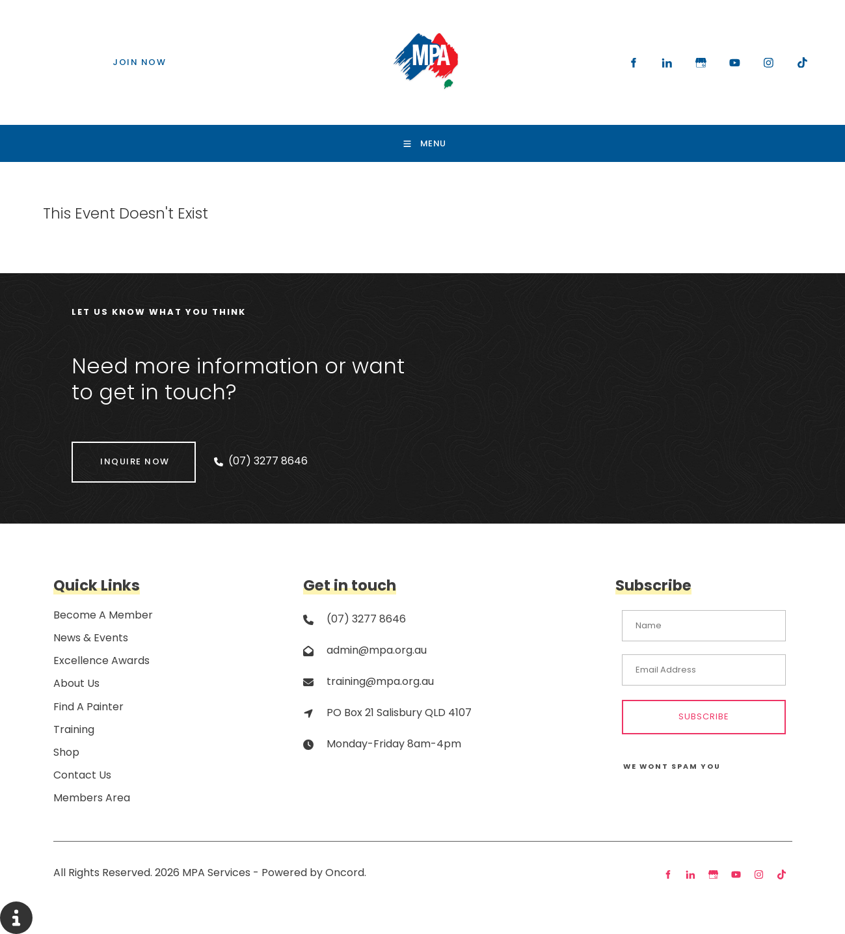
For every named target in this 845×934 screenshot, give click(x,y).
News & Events (90, 637)
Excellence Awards (101, 660)
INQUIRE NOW (106, 450)
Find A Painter (88, 706)
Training (73, 729)
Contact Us (82, 774)
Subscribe (703, 716)
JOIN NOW (112, 57)
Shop (66, 752)
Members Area (91, 797)
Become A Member (103, 614)
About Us (76, 683)
